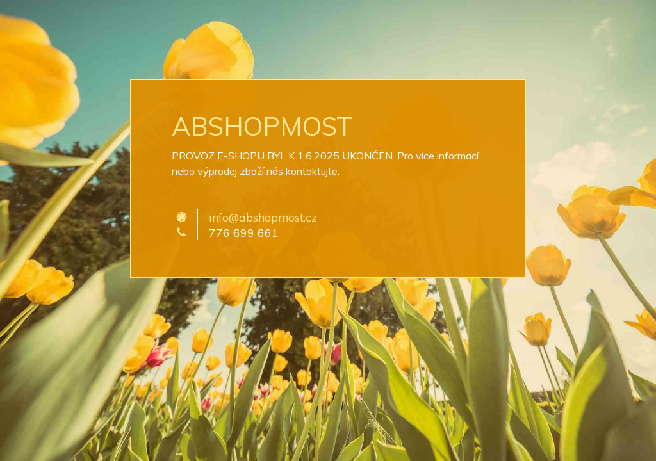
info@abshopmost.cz (263, 217)
